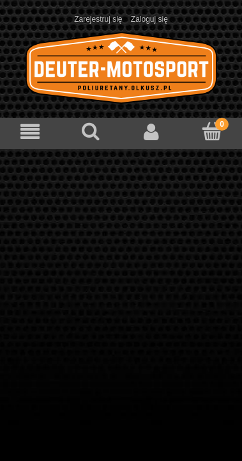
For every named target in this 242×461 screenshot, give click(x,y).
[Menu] (30, 131)
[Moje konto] (151, 131)
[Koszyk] (211, 131)
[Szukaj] (91, 131)
